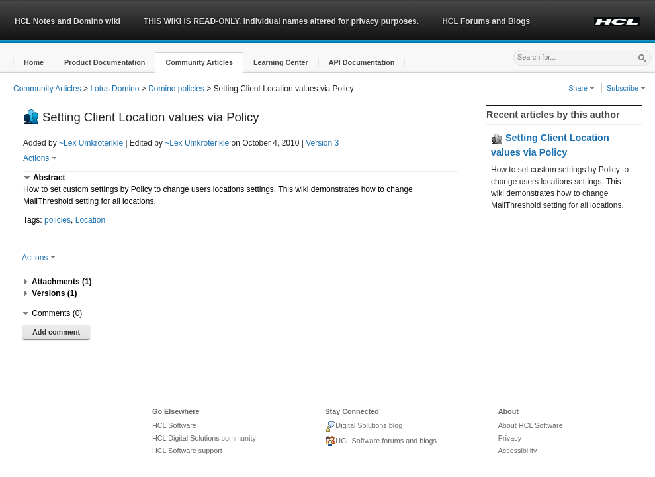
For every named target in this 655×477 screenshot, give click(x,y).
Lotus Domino (114, 88)
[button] (33, 62)
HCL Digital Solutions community (204, 438)
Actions (40, 158)
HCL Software (174, 425)
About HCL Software (530, 425)
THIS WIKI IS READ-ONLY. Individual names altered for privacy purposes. (281, 21)
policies (57, 220)
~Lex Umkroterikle (91, 143)
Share (581, 88)
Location (90, 220)
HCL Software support (187, 450)
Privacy (509, 438)
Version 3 (322, 143)
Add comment (56, 332)
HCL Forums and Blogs (486, 21)
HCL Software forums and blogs (381, 441)
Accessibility (517, 450)
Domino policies (176, 88)
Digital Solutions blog (363, 426)
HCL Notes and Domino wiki (67, 21)
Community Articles (47, 88)
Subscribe (626, 88)
